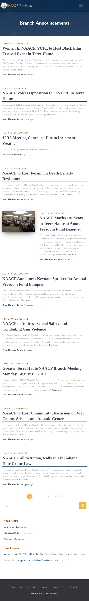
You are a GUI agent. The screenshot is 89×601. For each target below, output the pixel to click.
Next (56, 496)
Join (13, 587)
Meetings (32, 587)
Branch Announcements (15, 43)
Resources (73, 587)
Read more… (19, 69)
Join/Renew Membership (15, 527)
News (21, 587)
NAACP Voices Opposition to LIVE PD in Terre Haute (28, 560)
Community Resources (14, 539)
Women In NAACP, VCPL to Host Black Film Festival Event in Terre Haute (36, 554)
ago (28, 74)
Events (44, 587)
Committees (58, 587)
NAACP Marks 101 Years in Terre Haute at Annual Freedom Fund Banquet (61, 223)
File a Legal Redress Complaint (17, 533)
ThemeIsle (54, 593)
